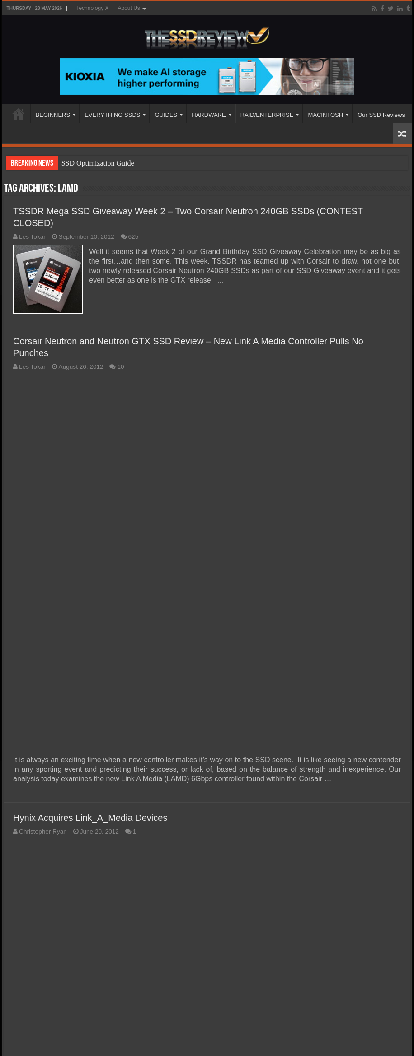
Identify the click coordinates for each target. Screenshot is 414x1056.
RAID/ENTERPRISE (267, 114)
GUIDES (166, 114)
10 (120, 366)
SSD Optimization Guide (97, 163)
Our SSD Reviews (381, 114)
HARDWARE (209, 114)
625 (133, 236)
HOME (18, 113)
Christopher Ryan (43, 831)
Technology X (92, 8)
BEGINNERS (53, 114)
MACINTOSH (325, 114)
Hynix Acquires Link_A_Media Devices (90, 817)
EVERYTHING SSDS (112, 114)
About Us (129, 8)
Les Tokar (32, 236)
